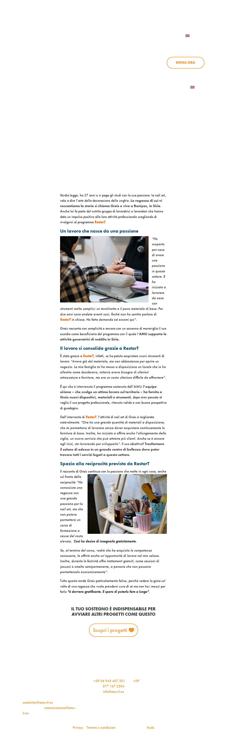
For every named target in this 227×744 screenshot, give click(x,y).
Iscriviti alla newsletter (165, 87)
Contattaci (158, 35)
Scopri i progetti (110, 630)
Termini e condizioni (101, 727)
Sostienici (195, 44)
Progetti (144, 44)
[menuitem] (193, 35)
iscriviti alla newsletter (144, 17)
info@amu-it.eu (113, 691)
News (169, 44)
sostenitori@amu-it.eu (38, 702)
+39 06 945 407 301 (109, 681)
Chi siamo (115, 44)
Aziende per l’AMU (169, 72)
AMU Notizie (100, 17)
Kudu (150, 727)
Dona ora (185, 62)
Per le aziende (189, 17)
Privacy (78, 727)
